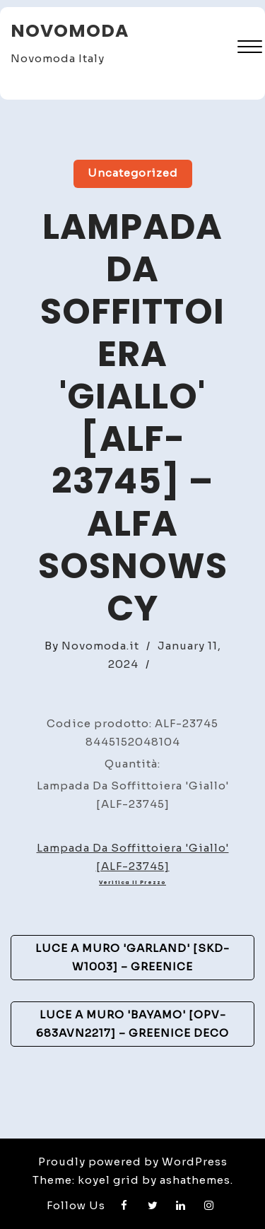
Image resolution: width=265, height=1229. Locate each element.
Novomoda (70, 30)
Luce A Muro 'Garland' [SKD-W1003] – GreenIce (132, 957)
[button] (249, 48)
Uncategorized (133, 173)
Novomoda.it (100, 645)
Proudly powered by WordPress (133, 1161)
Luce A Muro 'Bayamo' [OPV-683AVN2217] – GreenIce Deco (132, 1024)
